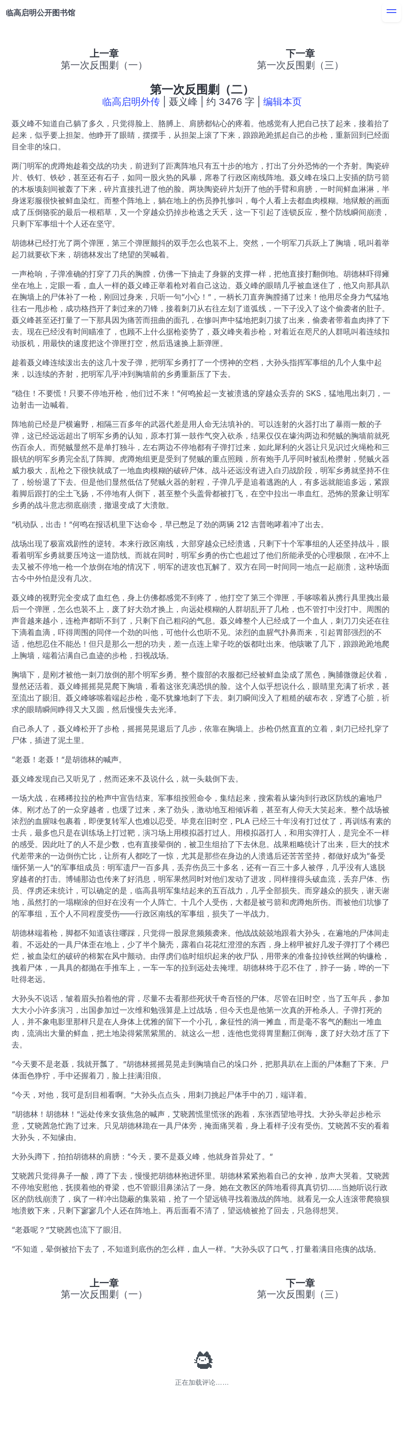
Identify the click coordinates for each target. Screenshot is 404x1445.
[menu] (391, 12)
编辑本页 (282, 101)
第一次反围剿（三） (300, 65)
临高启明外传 (131, 101)
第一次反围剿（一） (104, 65)
